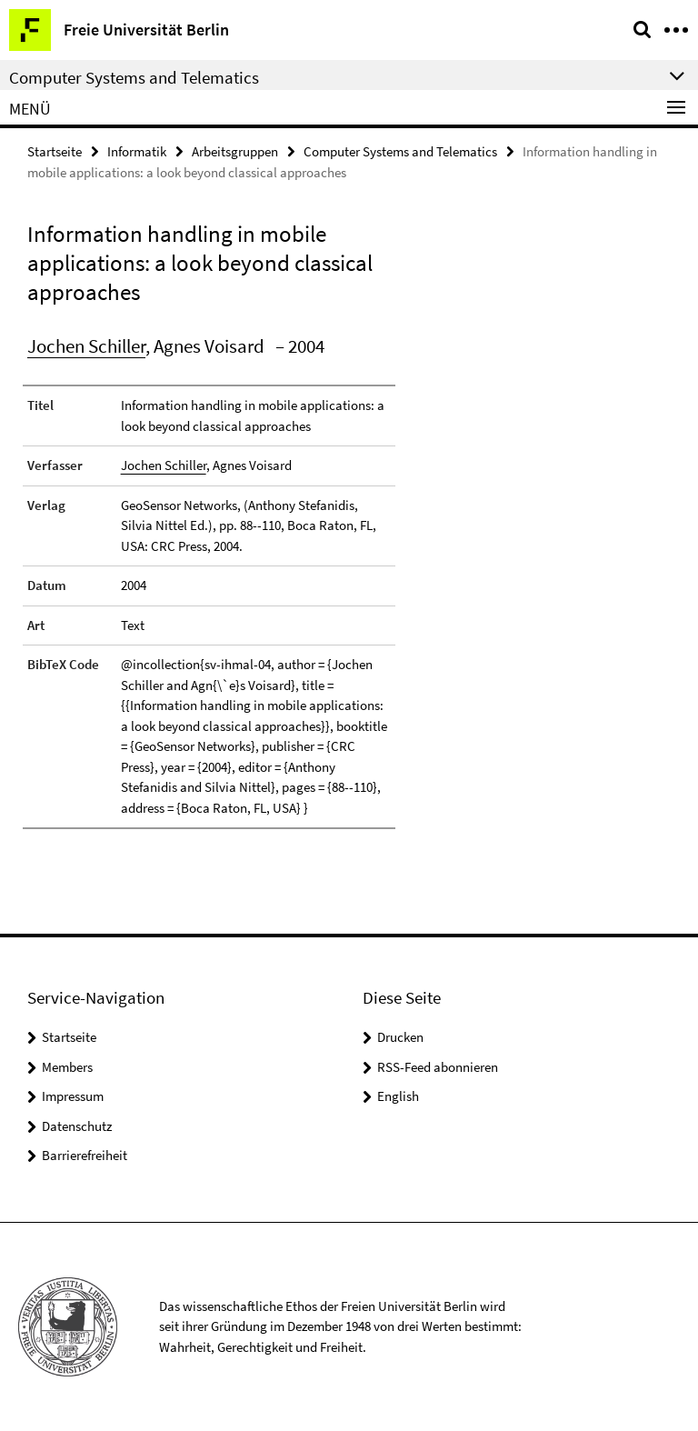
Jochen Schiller (86, 346)
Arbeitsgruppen (235, 151)
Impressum (73, 1096)
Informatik (136, 151)
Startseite (54, 151)
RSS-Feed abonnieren (437, 1067)
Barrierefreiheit (84, 1155)
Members (67, 1067)
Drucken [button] (400, 1037)
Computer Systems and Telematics (400, 151)
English (398, 1096)
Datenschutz (77, 1126)
